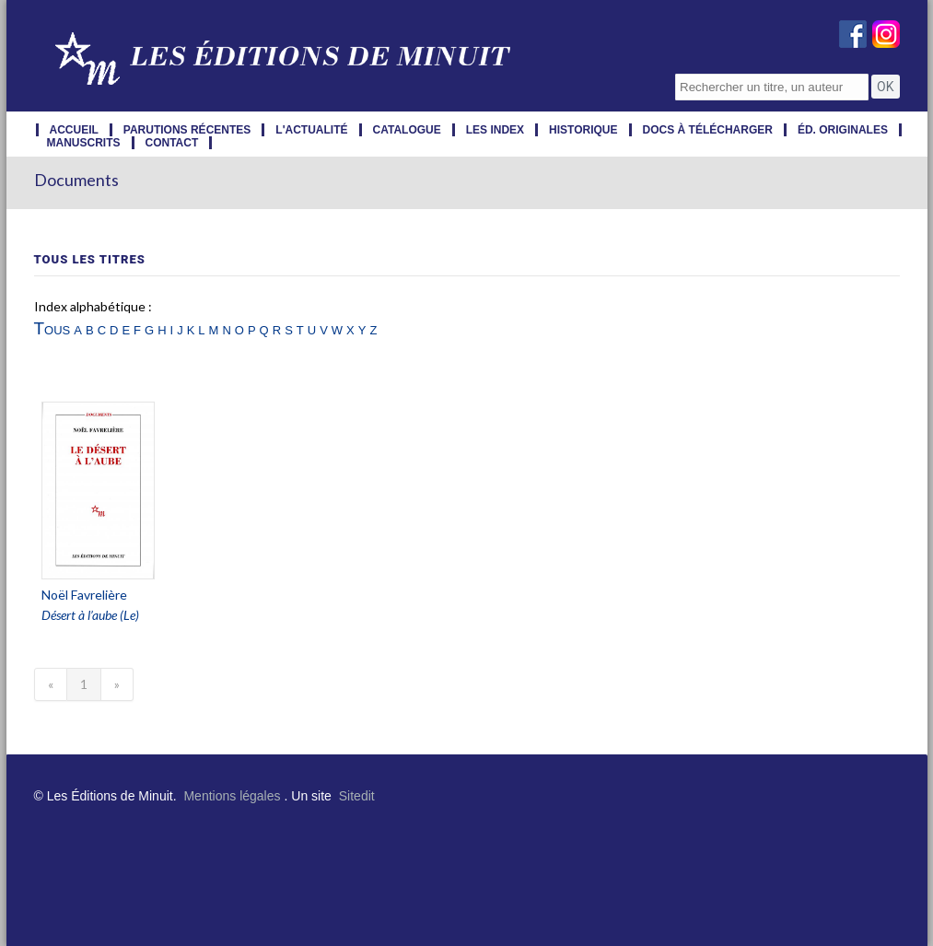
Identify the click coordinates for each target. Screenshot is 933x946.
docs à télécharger (708, 129)
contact (172, 142)
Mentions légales (231, 795)
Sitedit (357, 795)
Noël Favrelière (84, 594)
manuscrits (84, 142)
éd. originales (843, 129)
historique (583, 129)
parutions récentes (187, 129)
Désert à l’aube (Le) (90, 615)
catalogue (407, 129)
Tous (52, 328)
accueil (74, 129)
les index (495, 129)
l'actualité (311, 129)
